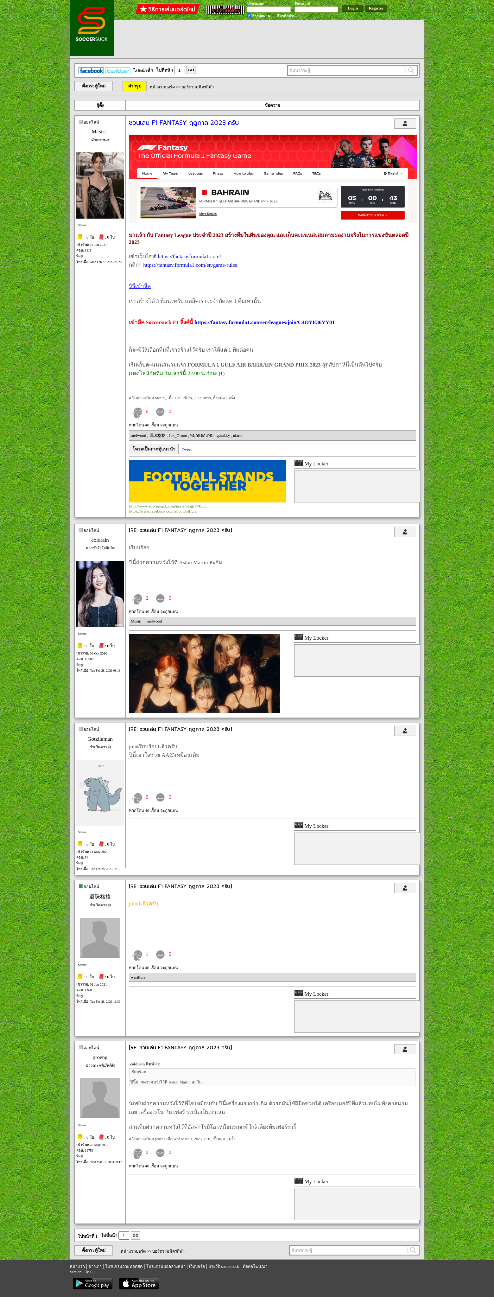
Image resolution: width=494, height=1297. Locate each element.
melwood (139, 435)
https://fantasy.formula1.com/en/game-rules (190, 265)
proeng (99, 1057)
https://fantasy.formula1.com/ (189, 256)
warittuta (138, 977)
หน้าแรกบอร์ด (162, 87)
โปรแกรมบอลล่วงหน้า (166, 1266)
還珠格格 (158, 435)
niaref (238, 435)
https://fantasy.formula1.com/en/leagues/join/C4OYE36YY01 (264, 322)
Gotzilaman (99, 739)
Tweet (187, 449)
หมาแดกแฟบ (202, 435)
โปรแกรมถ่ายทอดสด (123, 1266)
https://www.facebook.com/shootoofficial (163, 511)
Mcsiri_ (100, 132)
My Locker (311, 464)
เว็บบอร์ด (197, 1266)
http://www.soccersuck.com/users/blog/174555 (167, 506)
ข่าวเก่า (95, 1266)
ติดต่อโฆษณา (255, 1266)
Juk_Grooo (178, 435)
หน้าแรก (77, 1266)
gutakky (224, 435)
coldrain (100, 540)
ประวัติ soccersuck (223, 1266)
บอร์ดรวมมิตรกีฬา (197, 87)
